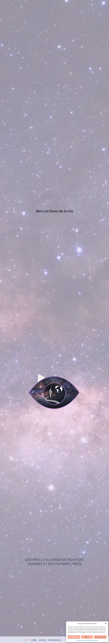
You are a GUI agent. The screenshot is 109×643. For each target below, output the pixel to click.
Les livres (42, 640)
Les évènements (54, 640)
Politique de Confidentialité (92, 640)
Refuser (87, 637)
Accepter (73, 637)
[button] (106, 623)
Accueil (25, 640)
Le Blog (33, 640)
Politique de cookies (80, 640)
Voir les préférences (100, 637)
